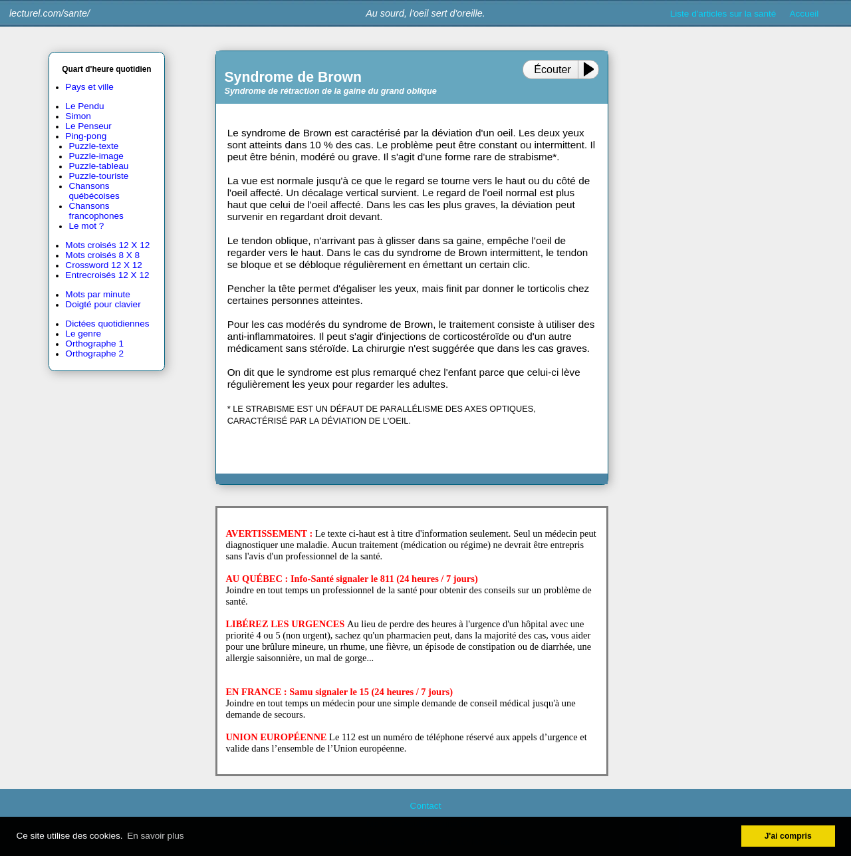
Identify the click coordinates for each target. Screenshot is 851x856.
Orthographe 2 (94, 353)
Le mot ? (86, 226)
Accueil (804, 14)
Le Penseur (88, 126)
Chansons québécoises (93, 191)
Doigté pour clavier (102, 304)
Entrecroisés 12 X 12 (107, 275)
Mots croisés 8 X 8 (102, 255)
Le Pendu (84, 106)
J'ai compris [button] (788, 836)
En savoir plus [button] (155, 836)
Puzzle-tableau (98, 166)
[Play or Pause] (592, 69)
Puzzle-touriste (98, 176)
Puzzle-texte (93, 146)
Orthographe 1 (94, 344)
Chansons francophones (95, 211)
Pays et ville (89, 87)
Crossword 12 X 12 (103, 265)
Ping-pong (85, 136)
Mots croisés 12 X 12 (107, 245)
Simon (78, 116)
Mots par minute (97, 294)
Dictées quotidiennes (107, 324)
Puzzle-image (95, 156)
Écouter (552, 69)
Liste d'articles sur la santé (723, 14)
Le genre (83, 334)
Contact (425, 806)
